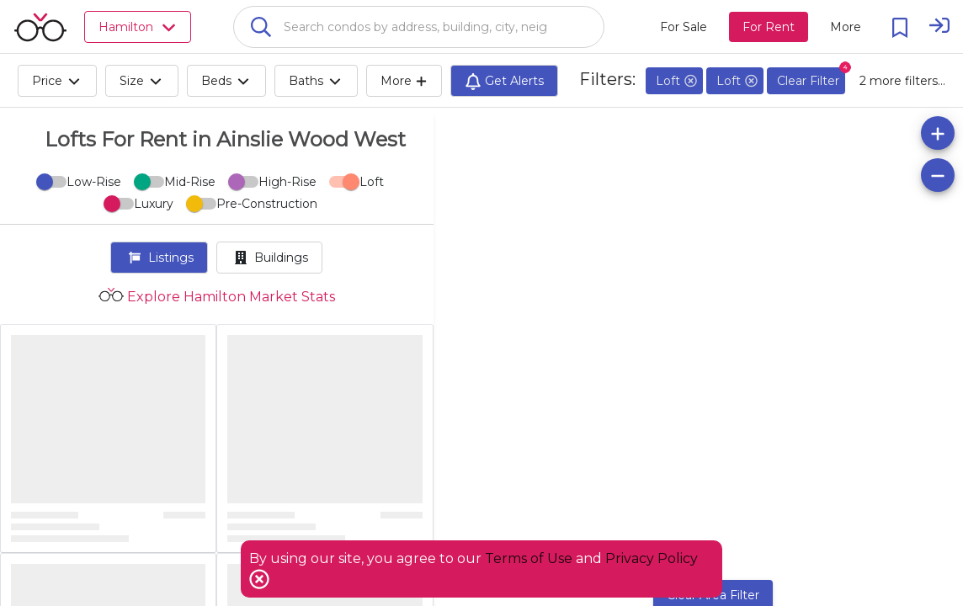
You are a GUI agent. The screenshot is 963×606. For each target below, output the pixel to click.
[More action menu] (846, 27)
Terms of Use (528, 558)
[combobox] (418, 27)
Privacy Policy (651, 558)
